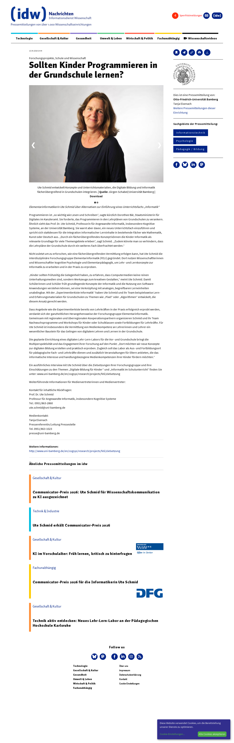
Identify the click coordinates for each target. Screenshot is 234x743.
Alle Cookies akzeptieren (212, 734)
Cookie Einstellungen (129, 683)
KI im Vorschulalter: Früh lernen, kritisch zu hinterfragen (82, 553)
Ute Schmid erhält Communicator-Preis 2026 (71, 525)
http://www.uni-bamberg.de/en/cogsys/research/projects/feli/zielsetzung (74, 451)
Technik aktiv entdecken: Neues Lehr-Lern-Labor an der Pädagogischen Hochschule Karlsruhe (95, 623)
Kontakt (123, 679)
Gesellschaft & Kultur (54, 38)
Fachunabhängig (168, 38)
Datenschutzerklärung (130, 674)
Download (96, 196)
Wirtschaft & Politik (139, 38)
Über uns (123, 666)
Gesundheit (83, 38)
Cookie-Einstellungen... (172, 734)
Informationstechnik (190, 132)
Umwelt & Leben (111, 38)
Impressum (124, 670)
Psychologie (184, 140)
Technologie (24, 38)
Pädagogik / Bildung (190, 149)
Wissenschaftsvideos (200, 38)
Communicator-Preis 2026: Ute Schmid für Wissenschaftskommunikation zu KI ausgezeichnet (96, 494)
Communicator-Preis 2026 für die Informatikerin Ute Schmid (85, 582)
